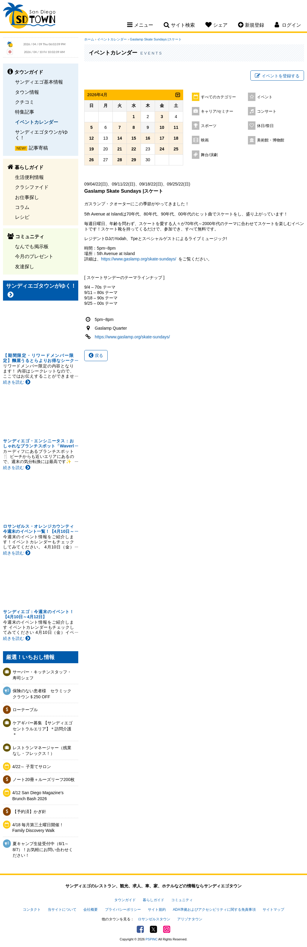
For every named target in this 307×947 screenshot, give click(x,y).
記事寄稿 (38, 147)
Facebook (140, 929)
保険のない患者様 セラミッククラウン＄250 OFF (42, 693)
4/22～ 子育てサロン (31, 766)
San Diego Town (29, 16)
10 (161, 127)
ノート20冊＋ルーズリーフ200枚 (44, 779)
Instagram (166, 929)
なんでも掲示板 (32, 246)
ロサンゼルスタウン (154, 919)
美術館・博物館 (270, 140)
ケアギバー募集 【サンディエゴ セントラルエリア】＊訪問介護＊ (44, 728)
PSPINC (152, 939)
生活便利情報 (29, 177)
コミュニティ (182, 900)
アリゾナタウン (189, 919)
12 (91, 138)
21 (119, 149)
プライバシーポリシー (123, 909)
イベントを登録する (277, 76)
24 (161, 149)
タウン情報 (27, 92)
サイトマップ (273, 909)
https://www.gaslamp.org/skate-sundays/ (138, 259)
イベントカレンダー (36, 122)
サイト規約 (157, 909)
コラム (22, 207)
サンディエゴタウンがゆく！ (41, 134)
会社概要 (90, 909)
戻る (96, 355)
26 (91, 159)
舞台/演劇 (209, 155)
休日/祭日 (265, 126)
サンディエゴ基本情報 (39, 82)
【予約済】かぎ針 (29, 811)
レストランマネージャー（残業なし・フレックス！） (42, 750)
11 (176, 127)
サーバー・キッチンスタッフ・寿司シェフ (42, 674)
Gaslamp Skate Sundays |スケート (156, 39)
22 (133, 149)
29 (133, 159)
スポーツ (208, 126)
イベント (265, 97)
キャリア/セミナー (217, 111)
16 (147, 138)
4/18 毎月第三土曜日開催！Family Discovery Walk (38, 827)
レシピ (22, 217)
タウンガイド (125, 900)
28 (119, 159)
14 (119, 138)
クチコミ (24, 102)
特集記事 (24, 111)
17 (161, 138)
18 (176, 138)
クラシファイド (32, 187)
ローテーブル (25, 709)
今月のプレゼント (34, 256)
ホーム (89, 39)
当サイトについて (62, 909)
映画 (205, 140)
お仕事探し (27, 197)
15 (133, 138)
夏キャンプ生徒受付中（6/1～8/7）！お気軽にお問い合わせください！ (43, 849)
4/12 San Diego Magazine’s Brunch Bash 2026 (38, 795)
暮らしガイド (153, 900)
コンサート (266, 111)
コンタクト (32, 909)
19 (91, 149)
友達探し (24, 266)
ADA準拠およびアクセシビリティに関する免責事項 (214, 909)
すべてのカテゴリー (218, 97)
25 (176, 149)
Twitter (153, 929)
